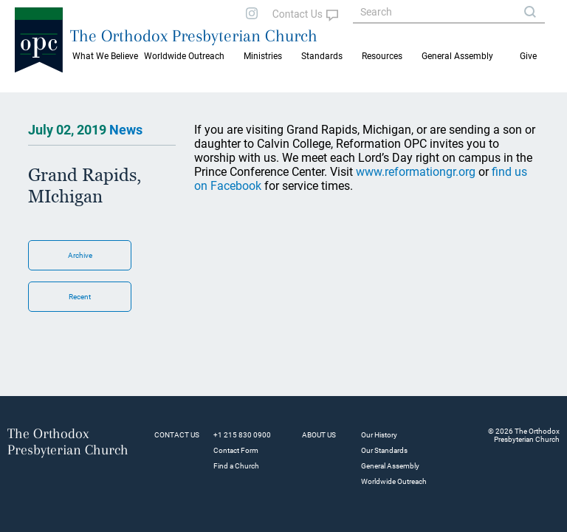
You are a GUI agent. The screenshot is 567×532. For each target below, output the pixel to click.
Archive (80, 255)
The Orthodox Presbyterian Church (193, 35)
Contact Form (235, 450)
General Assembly (457, 56)
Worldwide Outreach (394, 481)
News (125, 129)
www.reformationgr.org (415, 172)
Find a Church (236, 466)
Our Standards (384, 450)
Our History (379, 435)
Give (528, 56)
